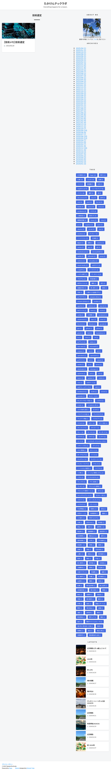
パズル (80, 477)
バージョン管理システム (95, 473)
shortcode (81, 369)
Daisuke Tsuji (30, 768)
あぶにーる (93, 396)
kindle (80, 207)
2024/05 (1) (81, 58)
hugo (93, 175)
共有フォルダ (94, 518)
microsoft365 (97, 252)
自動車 (90, 595)
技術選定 (102, 554)
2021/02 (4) (81, 120)
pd (91, 360)
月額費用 (81, 567)
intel (87, 337)
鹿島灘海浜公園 (95, 635)
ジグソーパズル (82, 446)
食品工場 (100, 631)
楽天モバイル (82, 283)
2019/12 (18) (81, 148)
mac (93, 198)
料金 (97, 558)
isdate (93, 342)
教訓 (89, 558)
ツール (94, 455)
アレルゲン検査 (82, 419)
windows (81, 234)
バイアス (98, 468)
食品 (90, 631)
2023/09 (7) (81, 71)
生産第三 (81, 581)
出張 (79, 522)
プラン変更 (94, 482)
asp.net (103, 306)
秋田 (100, 581)
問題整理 (91, 531)
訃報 (79, 604)
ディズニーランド (83, 464)
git (98, 247)
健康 (104, 513)
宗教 (91, 545)
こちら (95, 39)
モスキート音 (100, 495)
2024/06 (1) (81, 56)
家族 (100, 545)
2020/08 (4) (81, 132)
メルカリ (90, 180)
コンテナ (102, 437)
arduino (91, 306)
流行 (103, 283)
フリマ (80, 184)
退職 (100, 608)
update (91, 378)
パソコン (80, 193)
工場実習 (81, 216)
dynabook (102, 315)
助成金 (101, 522)
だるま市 (81, 270)
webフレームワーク (84, 387)
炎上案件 (81, 576)
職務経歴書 (81, 220)
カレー (80, 432)
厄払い (80, 527)
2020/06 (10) (81, 136)
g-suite (103, 324)
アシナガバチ (98, 414)
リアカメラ (81, 504)
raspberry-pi (82, 189)
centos (80, 247)
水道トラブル (82, 572)
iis (79, 337)
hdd (89, 333)
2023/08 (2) (81, 73)
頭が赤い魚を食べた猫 (85, 626)
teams (80, 378)
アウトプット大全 (83, 414)
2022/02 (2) (81, 103)
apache (80, 306)
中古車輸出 (81, 509)
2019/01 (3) (81, 163)
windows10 (82, 391)
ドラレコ (96, 464)
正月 (100, 184)
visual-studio (82, 265)
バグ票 (80, 473)
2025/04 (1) (81, 48)
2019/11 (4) (81, 149)
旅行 (103, 175)
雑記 (102, 617)
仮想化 (94, 509)
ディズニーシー (96, 459)
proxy (102, 256)
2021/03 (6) (81, 118)
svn (100, 373)
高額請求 (81, 635)
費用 (79, 608)
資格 (104, 288)
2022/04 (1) (81, 99)
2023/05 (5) (81, 79)
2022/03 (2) (81, 101)
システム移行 (82, 274)
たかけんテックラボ (55, 3)
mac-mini (81, 346)
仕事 (80, 180)
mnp (103, 220)
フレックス (81, 482)
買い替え (94, 288)
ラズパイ (80, 500)
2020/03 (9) (81, 142)
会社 (103, 509)
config (80, 315)
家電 (79, 549)
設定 (89, 604)
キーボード (103, 432)
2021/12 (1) (81, 106)
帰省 (89, 549)
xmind (104, 391)
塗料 (103, 536)
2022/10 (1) (81, 91)
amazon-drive (95, 297)
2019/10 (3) (81, 151)
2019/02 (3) (81, 161)
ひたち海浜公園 (83, 410)
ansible (97, 301)
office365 (91, 256)
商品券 (80, 531)
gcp (90, 247)
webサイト (96, 265)
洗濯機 (94, 572)
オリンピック (82, 428)
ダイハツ (93, 450)
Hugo (10, 768)
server (99, 364)
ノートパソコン (82, 238)
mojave (80, 351)
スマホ (93, 211)
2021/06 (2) (81, 112)
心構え (80, 554)
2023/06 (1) (81, 77)
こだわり (100, 401)
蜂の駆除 (90, 599)
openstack (81, 355)
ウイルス (80, 423)
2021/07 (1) (81, 110)
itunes (94, 220)
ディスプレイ (82, 459)
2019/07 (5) (81, 153)
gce (79, 328)
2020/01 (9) (81, 146)
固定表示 (103, 531)
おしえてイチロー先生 (84, 401)
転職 (90, 243)
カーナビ (91, 432)
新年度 (92, 563)
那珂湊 (90, 613)
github (89, 328)
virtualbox (93, 261)
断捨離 (90, 184)
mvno (101, 207)
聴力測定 (94, 590)
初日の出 (90, 522)
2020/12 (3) (81, 124)
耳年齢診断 (81, 590)
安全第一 (81, 545)
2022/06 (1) (81, 97)
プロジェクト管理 (95, 486)
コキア (91, 437)
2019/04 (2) (81, 157)
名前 (90, 527)
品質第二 (100, 527)
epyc (93, 319)
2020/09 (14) (81, 130)
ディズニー (93, 234)
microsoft (94, 346)
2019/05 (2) (81, 155)
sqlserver (81, 373)
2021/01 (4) (81, 122)
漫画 (104, 572)
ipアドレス (81, 342)
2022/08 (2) (81, 95)
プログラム (81, 279)
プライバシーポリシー (7, 764)
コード (80, 441)
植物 (91, 567)
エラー (92, 423)
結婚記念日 (81, 288)
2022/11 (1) (81, 89)
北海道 (95, 238)
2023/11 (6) (81, 67)
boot (93, 310)
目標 (100, 180)
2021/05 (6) (81, 114)
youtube (81, 396)
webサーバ (91, 382)
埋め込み (93, 536)
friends (92, 324)
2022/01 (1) (81, 104)
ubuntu (80, 229)
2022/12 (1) (81, 87)
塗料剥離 (81, 540)
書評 (91, 193)
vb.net (91, 229)
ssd (92, 373)
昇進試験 (93, 279)
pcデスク (81, 360)
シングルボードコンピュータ (96, 441)
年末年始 (99, 549)
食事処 (80, 631)
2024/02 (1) (81, 61)
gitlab (99, 328)
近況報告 (81, 175)
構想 (93, 283)
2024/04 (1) (81, 59)
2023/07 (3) (81, 75)
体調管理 (94, 513)
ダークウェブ (82, 455)
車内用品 (90, 608)
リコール (93, 504)
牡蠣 (91, 576)
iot (96, 337)
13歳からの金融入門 (94, 292)
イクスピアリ (97, 419)
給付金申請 (91, 585)
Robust (17, 768)
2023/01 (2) (81, 85)
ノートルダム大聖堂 (84, 468)
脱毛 (79, 595)
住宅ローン (81, 513)
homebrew (100, 333)
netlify (80, 256)
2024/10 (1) (81, 52)
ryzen (100, 225)
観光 (100, 599)
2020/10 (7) (81, 128)
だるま (80, 405)
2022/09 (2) (81, 93)
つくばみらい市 (93, 405)
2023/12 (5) (81, 65)
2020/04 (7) (81, 140)
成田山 (91, 554)
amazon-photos (83, 301)
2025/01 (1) (81, 50)
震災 (79, 622)
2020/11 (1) (81, 126)
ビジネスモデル (93, 477)
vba (101, 229)
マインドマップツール (84, 495)
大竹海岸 (102, 540)
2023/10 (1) (81, 69)
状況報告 (102, 576)
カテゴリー (95, 428)
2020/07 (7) (81, 134)
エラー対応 (103, 423)
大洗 (91, 540)
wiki (97, 387)
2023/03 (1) (81, 83)
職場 (104, 590)
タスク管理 (81, 450)
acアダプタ (81, 297)
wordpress (81, 211)
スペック (96, 446)
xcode (94, 391)
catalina (100, 243)
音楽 (79, 292)
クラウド (80, 437)
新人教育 (81, 563)
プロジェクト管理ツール (85, 491)
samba (80, 364)
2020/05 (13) (81, 138)
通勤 (79, 613)
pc (79, 225)
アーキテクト (93, 270)
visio (79, 382)
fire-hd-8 (81, 324)
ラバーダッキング (94, 500)
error (102, 319)
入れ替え (81, 518)
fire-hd (99, 202)
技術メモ (92, 216)
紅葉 (79, 585)
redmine (81, 261)
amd (79, 202)
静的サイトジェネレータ (94, 622)
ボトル (100, 491)
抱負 (79, 558)
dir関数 (91, 315)
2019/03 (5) (81, 159)
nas (90, 351)
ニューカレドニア (97, 189)
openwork (94, 355)
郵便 (99, 613)
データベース (96, 274)
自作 (102, 198)
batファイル (81, 310)
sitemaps (94, 369)
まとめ (96, 410)
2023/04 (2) (81, 81)
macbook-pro (82, 252)
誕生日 (80, 243)
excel (89, 202)
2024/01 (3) (81, 63)
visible (101, 378)
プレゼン (80, 486)
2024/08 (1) (81, 54)
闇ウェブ (92, 617)
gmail (80, 333)
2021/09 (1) (81, 108)
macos (91, 207)
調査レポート (100, 604)
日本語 (103, 563)
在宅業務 (81, 536)
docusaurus (82, 198)
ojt (99, 351)
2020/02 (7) (81, 144)
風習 (99, 626)
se (89, 364)
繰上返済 (103, 585)
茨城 (79, 599)
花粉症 (100, 595)
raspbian (89, 225)
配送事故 (81, 617)
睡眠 (91, 581)
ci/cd (102, 310)
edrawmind (82, 319)
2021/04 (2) (81, 116)
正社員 (101, 567)
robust (100, 360)
